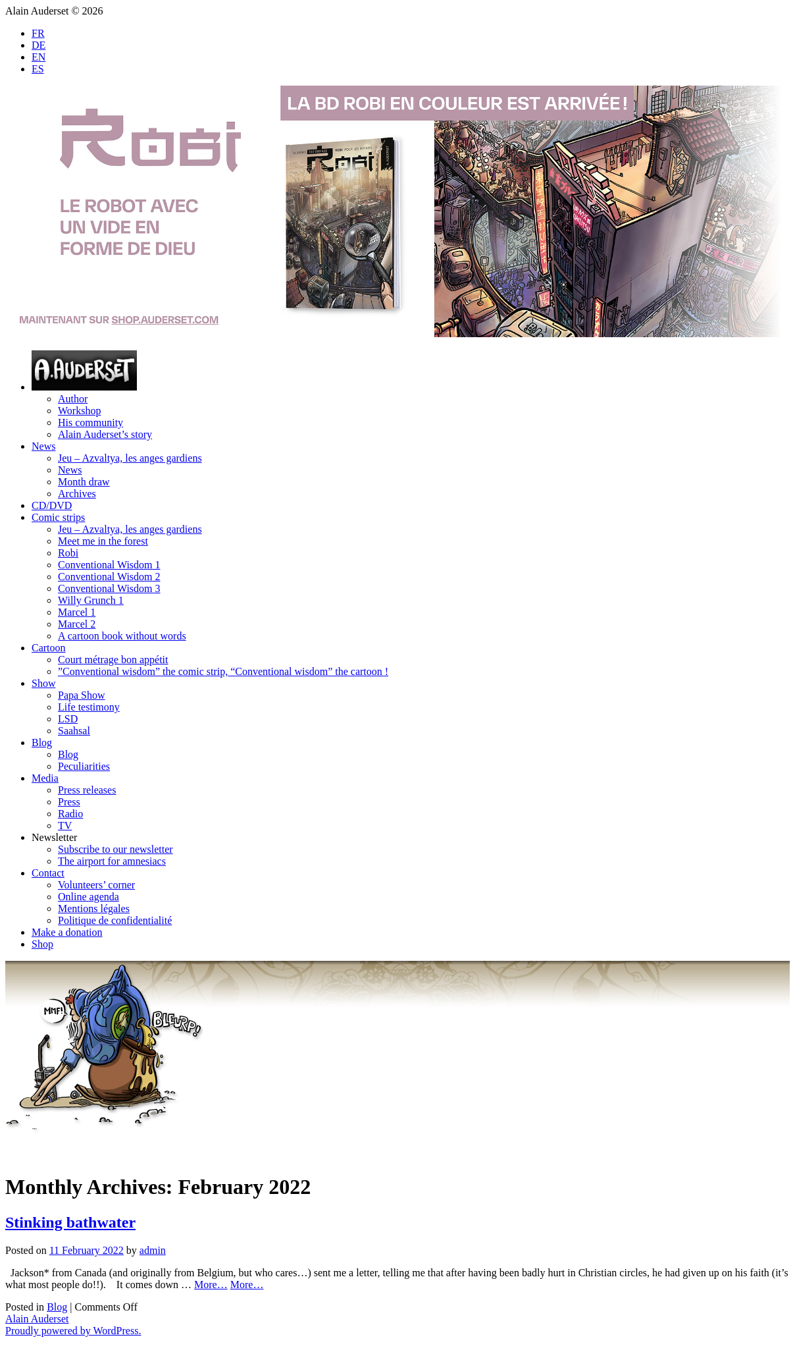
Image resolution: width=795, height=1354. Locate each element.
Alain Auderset (36, 1318)
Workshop (79, 410)
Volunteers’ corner (96, 884)
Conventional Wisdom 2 (109, 576)
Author (73, 398)
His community (90, 422)
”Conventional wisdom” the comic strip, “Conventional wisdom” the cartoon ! (223, 671)
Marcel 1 (76, 612)
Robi (68, 552)
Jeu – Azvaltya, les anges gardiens (130, 458)
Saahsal (74, 730)
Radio (70, 813)
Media (45, 778)
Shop (42, 944)
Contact (48, 873)
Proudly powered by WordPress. (73, 1330)
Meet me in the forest (103, 541)
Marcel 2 (76, 624)
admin (153, 1250)
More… (211, 1284)
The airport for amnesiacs (112, 861)
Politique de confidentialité (115, 920)
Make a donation (67, 932)
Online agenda (88, 896)
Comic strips (58, 517)
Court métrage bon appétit (113, 659)
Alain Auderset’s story (105, 434)
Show (43, 683)
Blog (42, 742)
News (43, 446)
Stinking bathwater (70, 1222)
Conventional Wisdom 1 (109, 564)
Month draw (84, 481)
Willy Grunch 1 (91, 600)
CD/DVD (52, 505)
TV (65, 825)
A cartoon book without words (122, 635)
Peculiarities (84, 766)
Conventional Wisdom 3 (109, 588)
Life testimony (89, 707)
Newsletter (54, 837)
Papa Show (81, 695)
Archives (77, 493)
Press (69, 801)
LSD (68, 718)
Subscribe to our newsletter (115, 849)
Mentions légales (94, 908)
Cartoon (49, 647)
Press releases (87, 790)
